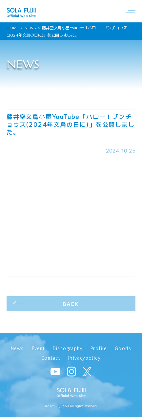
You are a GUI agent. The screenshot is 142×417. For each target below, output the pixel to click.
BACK (71, 304)
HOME (13, 27)
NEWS (30, 27)
